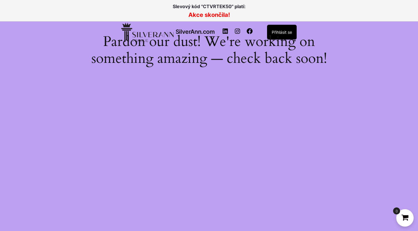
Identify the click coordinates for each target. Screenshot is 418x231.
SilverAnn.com (195, 31)
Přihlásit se (282, 32)
